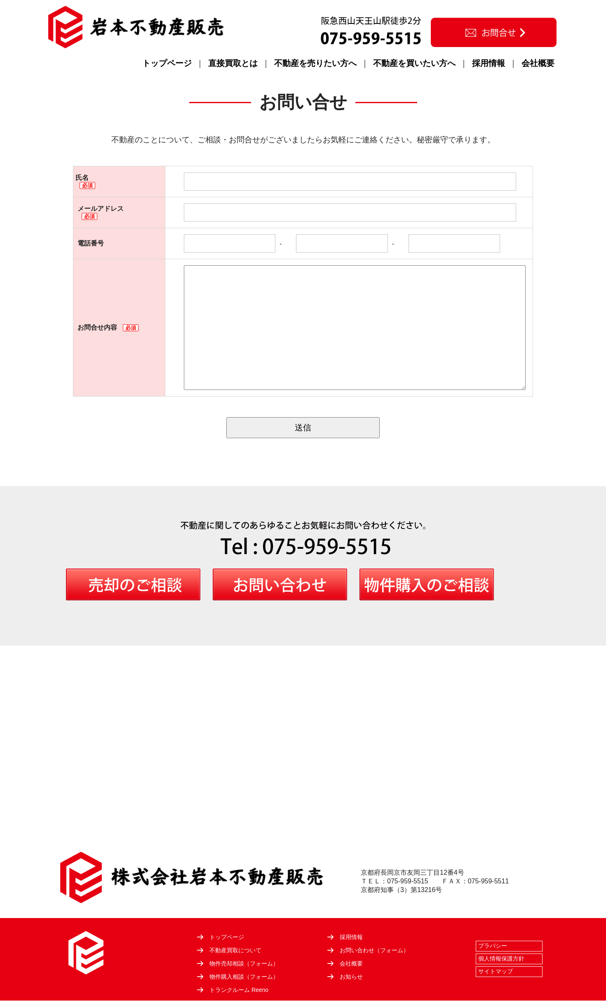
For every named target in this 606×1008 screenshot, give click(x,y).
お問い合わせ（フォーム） (374, 950)
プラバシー (492, 945)
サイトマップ (495, 971)
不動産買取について (235, 950)
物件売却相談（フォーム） (244, 963)
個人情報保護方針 (501, 958)
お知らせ (351, 976)
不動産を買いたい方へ (414, 63)
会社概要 (537, 63)
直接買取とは (233, 63)
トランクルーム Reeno (238, 990)
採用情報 (488, 63)
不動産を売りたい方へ (315, 63)
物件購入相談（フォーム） (244, 976)
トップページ (167, 63)
